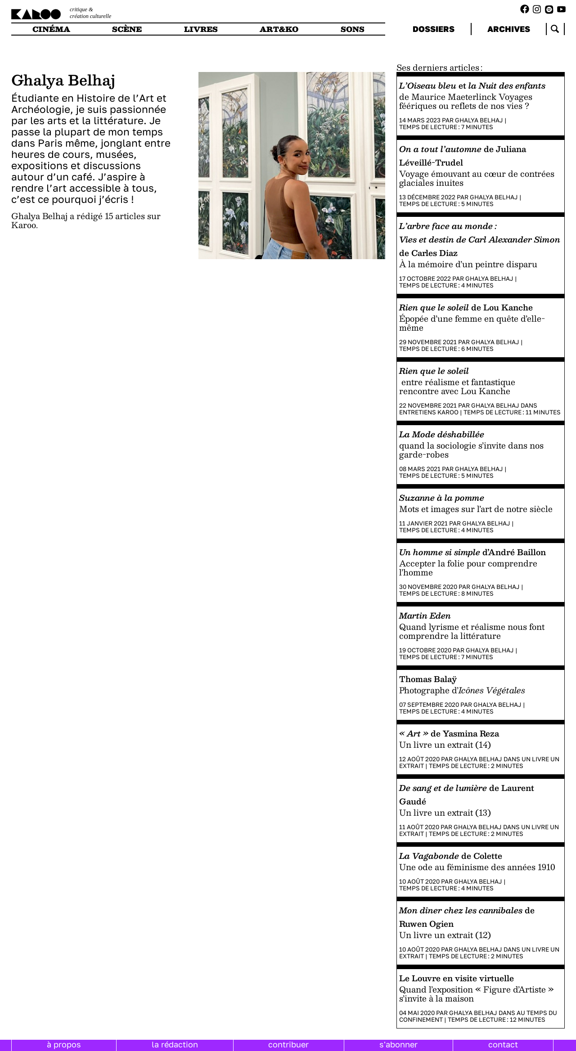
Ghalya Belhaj (479, 120)
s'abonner (398, 1044)
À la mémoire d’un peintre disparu (468, 264)
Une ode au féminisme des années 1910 (477, 867)
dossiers (433, 29)
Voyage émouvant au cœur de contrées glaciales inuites (476, 177)
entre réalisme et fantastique (457, 382)
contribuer (288, 1044)
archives (508, 29)
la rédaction (175, 1044)
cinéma (51, 29)
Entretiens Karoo (429, 412)
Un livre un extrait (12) (445, 935)
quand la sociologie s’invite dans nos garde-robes (471, 449)
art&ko (279, 29)
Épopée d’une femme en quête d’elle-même (472, 322)
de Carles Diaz (479, 239)
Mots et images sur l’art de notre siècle (476, 509)
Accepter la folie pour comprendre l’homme (468, 567)
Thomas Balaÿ (428, 678)
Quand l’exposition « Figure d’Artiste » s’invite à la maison (476, 993)
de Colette (450, 855)
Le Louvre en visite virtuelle (456, 977)
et (472, 85)
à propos (64, 1044)
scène (127, 29)
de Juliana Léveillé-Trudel (462, 155)
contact (503, 1044)
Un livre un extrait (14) (445, 744)
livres (201, 29)
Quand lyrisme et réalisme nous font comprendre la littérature (471, 631)
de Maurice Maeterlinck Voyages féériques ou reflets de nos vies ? (465, 101)
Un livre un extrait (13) (445, 812)
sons (352, 29)
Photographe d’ (462, 690)
